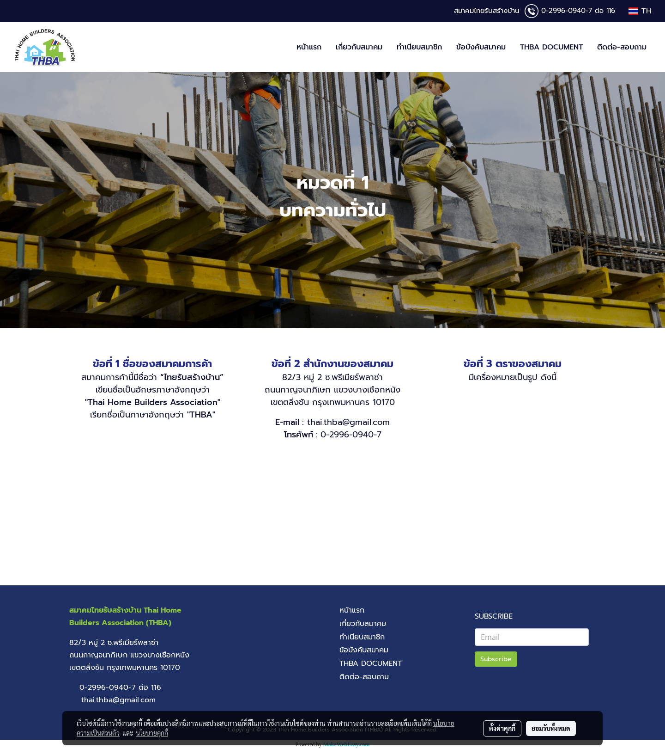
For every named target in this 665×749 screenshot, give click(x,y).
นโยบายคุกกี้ (152, 733)
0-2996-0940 (563, 11)
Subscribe (496, 659)
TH (640, 11)
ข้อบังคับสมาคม (481, 47)
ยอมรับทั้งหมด (551, 728)
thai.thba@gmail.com (348, 422)
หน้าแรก (308, 47)
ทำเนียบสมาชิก (419, 47)
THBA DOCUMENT (551, 47)
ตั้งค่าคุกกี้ (502, 728)
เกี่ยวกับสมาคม (359, 47)
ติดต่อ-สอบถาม (622, 47)
